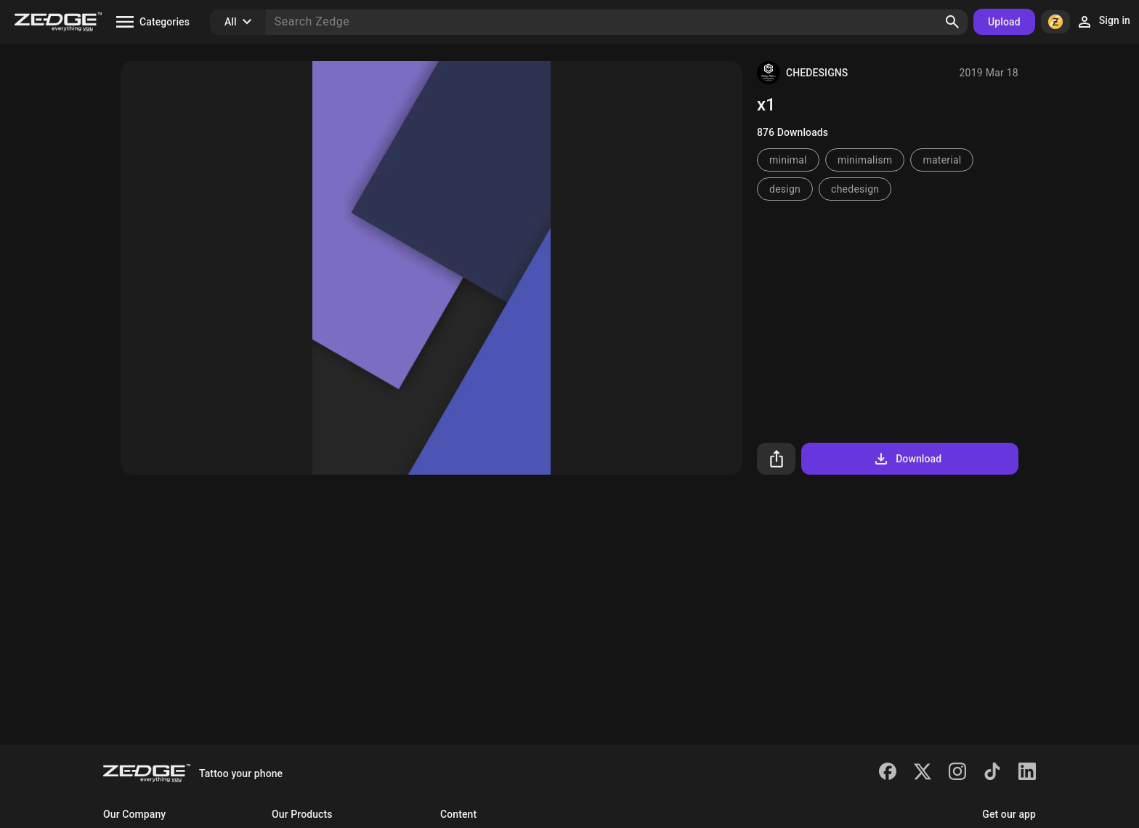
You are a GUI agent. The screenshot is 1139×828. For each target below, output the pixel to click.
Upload (1004, 22)
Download (906, 458)
